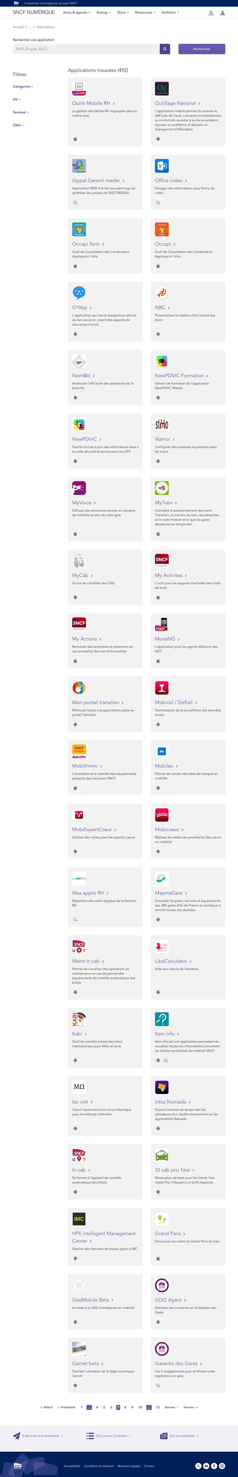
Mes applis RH (88, 893)
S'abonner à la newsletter (38, 1436)
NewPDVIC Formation (180, 376)
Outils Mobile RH (92, 103)
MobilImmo (85, 766)
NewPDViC (85, 439)
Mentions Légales (128, 1466)
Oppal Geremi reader (96, 181)
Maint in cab (86, 961)
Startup (103, 12)
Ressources (145, 12)
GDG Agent (169, 1300)
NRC (161, 308)
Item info (165, 1034)
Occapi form (86, 244)
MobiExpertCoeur (92, 830)
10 (140, 1407)
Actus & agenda (76, 12)
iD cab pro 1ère (173, 1170)
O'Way (80, 308)
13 (158, 1407)
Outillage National (176, 103)
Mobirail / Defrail (174, 702)
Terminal (19, 112)
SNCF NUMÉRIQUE (34, 12)
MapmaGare (169, 893)
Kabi (78, 1034)
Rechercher (201, 49)
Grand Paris (168, 1234)
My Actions (85, 639)
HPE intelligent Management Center (104, 1237)
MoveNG (166, 639)
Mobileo (165, 766)
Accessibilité (72, 1466)
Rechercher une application (33, 40)
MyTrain (164, 503)
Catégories (21, 87)
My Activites (169, 575)
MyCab (81, 575)
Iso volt (81, 1102)
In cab (79, 1170)
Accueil (18, 27)
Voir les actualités (179, 1436)
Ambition (170, 12)
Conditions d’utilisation (99, 1466)
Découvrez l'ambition (108, 1436)
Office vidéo (169, 181)
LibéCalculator (171, 961)
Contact (149, 1466)
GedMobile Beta (91, 1300)
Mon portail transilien (96, 702)
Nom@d (82, 376)
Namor (163, 439)
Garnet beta (86, 1364)
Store (123, 12)
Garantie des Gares (177, 1364)
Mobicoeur (168, 830)
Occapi (163, 244)
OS (15, 99)
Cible (17, 125)
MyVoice (82, 503)
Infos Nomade (171, 1102)
